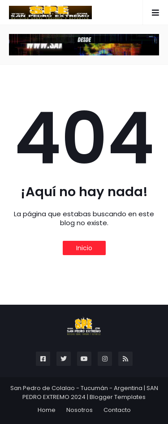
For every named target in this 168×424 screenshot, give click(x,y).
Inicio (84, 247)
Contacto (117, 410)
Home (47, 410)
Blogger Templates (118, 397)
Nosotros (79, 410)
